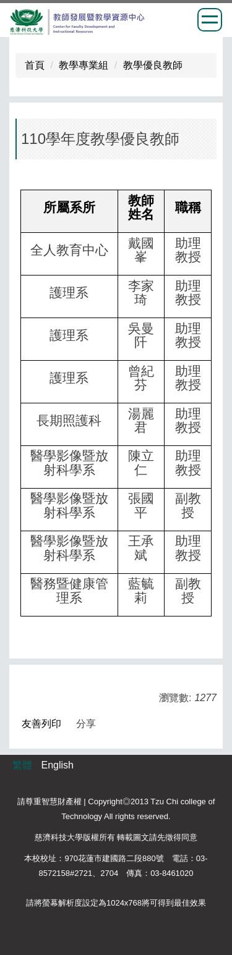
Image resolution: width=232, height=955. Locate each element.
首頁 (35, 65)
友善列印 (41, 723)
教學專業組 (83, 65)
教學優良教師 (153, 65)
